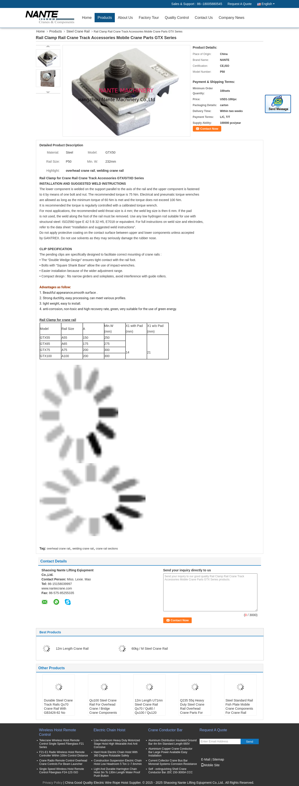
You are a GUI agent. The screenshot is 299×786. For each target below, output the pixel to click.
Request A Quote (240, 4)
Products (105, 18)
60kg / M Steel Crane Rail (150, 648)
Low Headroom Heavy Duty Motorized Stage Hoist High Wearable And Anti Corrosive (117, 744)
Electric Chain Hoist (110, 730)
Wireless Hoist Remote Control (57, 732)
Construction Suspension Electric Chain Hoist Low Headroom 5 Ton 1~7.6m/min (118, 762)
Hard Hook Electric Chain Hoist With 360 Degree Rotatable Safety (116, 754)
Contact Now (209, 128)
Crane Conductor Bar (165, 730)
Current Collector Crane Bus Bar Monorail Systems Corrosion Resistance (172, 762)
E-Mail (205, 759)
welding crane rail (82, 548)
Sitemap (218, 759)
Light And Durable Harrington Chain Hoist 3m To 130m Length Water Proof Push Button (117, 772)
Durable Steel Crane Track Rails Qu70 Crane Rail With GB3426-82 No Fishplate (58, 709)
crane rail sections (107, 548)
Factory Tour (149, 18)
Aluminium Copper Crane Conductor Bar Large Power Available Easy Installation (170, 752)
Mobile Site (210, 765)
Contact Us (204, 18)
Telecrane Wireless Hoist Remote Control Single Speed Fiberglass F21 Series (61, 744)
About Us (125, 18)
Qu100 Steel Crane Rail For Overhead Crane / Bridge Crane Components (103, 706)
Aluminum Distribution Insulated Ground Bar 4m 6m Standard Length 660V (172, 742)
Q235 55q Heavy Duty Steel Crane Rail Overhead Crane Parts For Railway (192, 709)
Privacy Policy (53, 782)
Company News (231, 18)
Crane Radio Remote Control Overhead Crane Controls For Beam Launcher (63, 762)
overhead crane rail (58, 548)
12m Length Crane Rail (72, 648)
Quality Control (177, 18)
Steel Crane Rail (78, 31)
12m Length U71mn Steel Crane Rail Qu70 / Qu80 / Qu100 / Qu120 (149, 706)
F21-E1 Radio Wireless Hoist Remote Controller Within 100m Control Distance (63, 754)
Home (87, 18)
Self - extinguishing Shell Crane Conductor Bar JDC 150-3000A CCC (170, 770)
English (268, 4)
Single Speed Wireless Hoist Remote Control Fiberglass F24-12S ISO (61, 770)
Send (249, 741)
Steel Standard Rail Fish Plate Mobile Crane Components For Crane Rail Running (239, 709)
